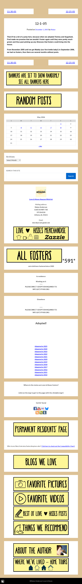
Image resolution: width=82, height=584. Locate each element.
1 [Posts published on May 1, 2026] (60, 124)
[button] (2, 581)
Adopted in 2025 (41, 346)
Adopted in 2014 (41, 375)
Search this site (13, 171)
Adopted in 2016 (41, 370)
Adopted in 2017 (41, 367)
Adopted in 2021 (41, 357)
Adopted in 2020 (41, 359)
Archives (10, 156)
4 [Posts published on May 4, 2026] (21, 128)
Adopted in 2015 (41, 372)
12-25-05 (70, 11)
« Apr (40, 146)
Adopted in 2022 (41, 354)
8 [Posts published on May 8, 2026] (60, 128)
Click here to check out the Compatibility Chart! (58, 446)
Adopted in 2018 (41, 365)
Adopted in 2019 (41, 362)
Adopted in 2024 (41, 349)
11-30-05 (11, 11)
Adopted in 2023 (41, 351)
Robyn (53, 29)
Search (71, 176)
